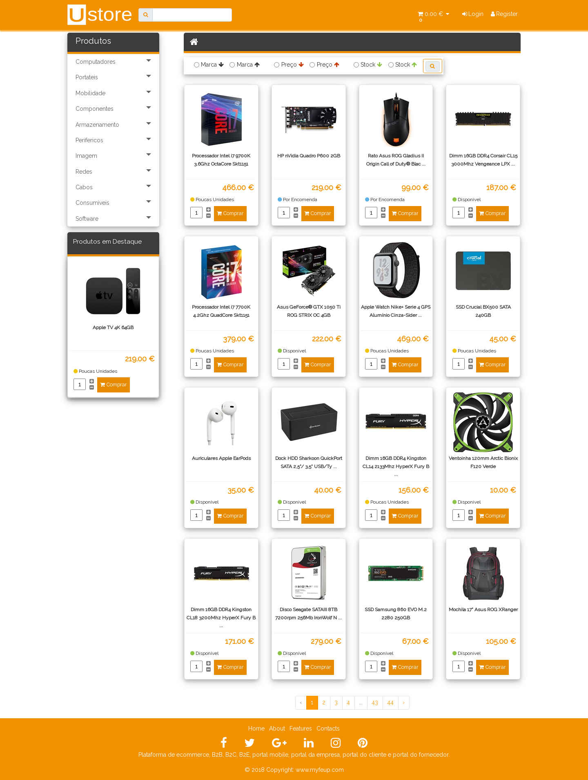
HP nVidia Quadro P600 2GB (308, 156)
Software (87, 218)
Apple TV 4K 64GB (113, 327)
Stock (371, 64)
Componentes (95, 108)
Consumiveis (92, 202)
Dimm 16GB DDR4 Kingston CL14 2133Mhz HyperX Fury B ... (396, 466)
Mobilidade (90, 93)
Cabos (84, 187)
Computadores (96, 61)
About (277, 728)
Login (473, 14)
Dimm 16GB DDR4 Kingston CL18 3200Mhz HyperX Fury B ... (221, 617)
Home (256, 728)
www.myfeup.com (320, 770)
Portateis (87, 77)
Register (504, 14)
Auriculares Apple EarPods (221, 458)
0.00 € (433, 17)
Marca (212, 64)
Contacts (328, 728)
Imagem (86, 155)
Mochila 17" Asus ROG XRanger (483, 609)
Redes (84, 171)
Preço (292, 64)
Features (301, 728)
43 (375, 702)
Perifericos (89, 140)
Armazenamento (97, 124)
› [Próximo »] (404, 702)
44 (390, 702)
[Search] (192, 15)
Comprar (113, 384)
